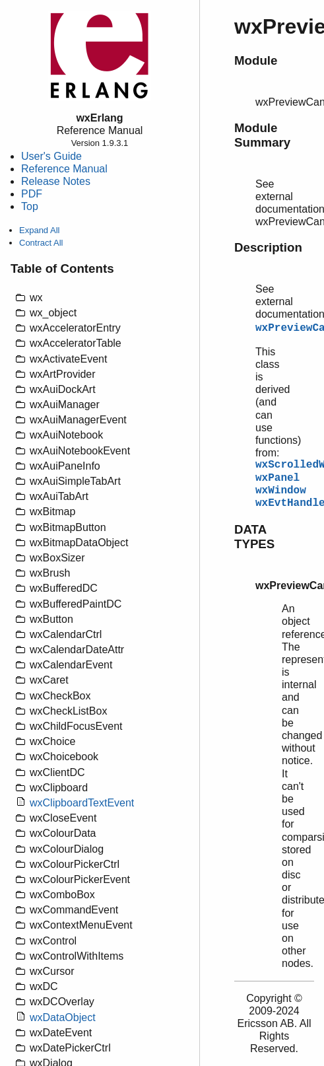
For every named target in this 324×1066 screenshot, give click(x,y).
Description (268, 247)
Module (255, 60)
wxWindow (280, 491)
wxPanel (277, 478)
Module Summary (262, 135)
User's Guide (51, 156)
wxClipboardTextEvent (82, 802)
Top (29, 206)
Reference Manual (64, 168)
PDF (31, 193)
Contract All (41, 243)
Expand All (39, 230)
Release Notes (55, 181)
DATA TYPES (254, 536)
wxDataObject (63, 1017)
